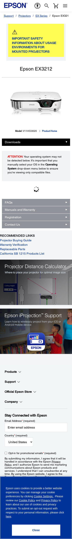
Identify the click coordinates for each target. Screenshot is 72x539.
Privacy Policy (49, 500)
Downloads (12, 142)
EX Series (41, 15)
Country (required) (16, 435)
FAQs (8, 202)
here (8, 516)
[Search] (47, 6)
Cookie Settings (43, 496)
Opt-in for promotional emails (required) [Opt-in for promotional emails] (32, 453)
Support (9, 15)
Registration (13, 217)
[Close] (36, 530)
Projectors (24, 15)
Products (13, 372)
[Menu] (65, 6)
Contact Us (12, 224)
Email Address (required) (20, 420)
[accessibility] (37, 6)
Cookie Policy (27, 500)
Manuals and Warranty (20, 210)
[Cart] (56, 6)
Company (13, 402)
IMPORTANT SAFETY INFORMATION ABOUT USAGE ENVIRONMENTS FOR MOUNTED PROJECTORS (34, 45)
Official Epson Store (20, 392)
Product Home (49, 131)
